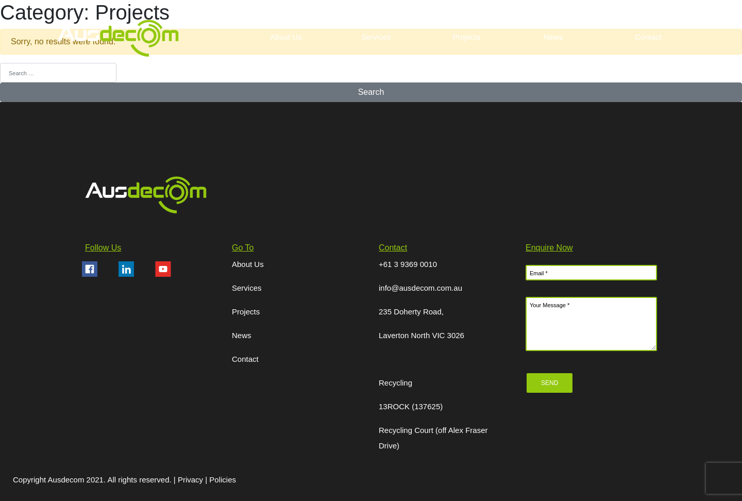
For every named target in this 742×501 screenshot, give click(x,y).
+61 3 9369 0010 (408, 264)
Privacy (191, 479)
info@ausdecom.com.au (420, 287)
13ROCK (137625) (411, 406)
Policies (222, 479)
